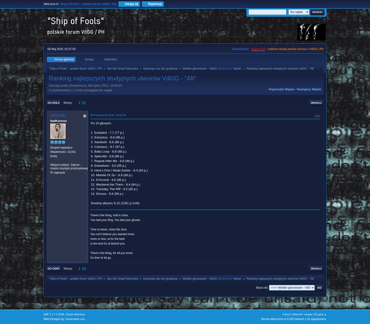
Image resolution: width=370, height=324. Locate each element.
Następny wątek (309, 89)
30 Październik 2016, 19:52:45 (108, 115)
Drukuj (316, 102)
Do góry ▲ (321, 314)
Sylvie (237, 68)
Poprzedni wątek (281, 89)
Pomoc (287, 314)
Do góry (54, 268)
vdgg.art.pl (258, 49)
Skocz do (261, 287)
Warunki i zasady (302, 314)
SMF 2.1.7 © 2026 (53, 314)
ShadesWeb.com (75, 319)
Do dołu (54, 102)
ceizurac (57, 115)
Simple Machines (75, 314)
